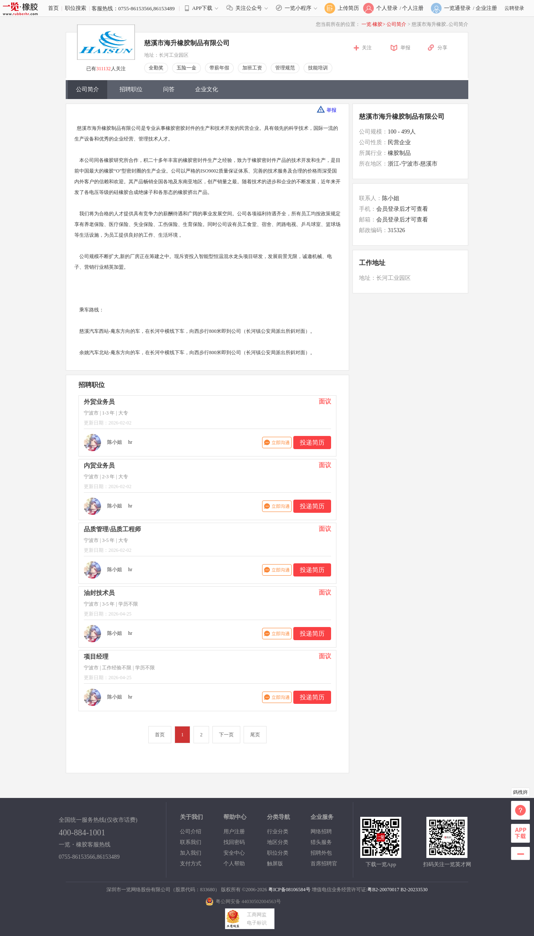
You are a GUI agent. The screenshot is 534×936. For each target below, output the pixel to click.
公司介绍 (190, 831)
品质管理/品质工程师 (112, 529)
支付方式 (190, 863)
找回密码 (234, 842)
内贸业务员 (99, 465)
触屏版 (275, 863)
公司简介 (397, 24)
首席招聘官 (324, 863)
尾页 (255, 735)
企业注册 (486, 8)
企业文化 (206, 89)
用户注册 (234, 831)
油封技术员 (99, 593)
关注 (367, 48)
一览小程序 (298, 8)
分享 (442, 48)
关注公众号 (249, 8)
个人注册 (413, 8)
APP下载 (202, 8)
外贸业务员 (99, 402)
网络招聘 (321, 831)
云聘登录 (514, 8)
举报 (405, 48)
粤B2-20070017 (383, 889)
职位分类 (277, 853)
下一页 (226, 735)
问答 (169, 89)
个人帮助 (234, 863)
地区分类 (277, 842)
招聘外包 (321, 853)
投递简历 (312, 442)
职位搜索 (75, 8)
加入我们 (190, 853)
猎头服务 (321, 842)
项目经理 (96, 656)
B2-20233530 (414, 889)
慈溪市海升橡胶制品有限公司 (187, 42)
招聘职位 (131, 89)
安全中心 (234, 853)
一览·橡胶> (373, 24)
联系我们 (190, 842)
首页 (53, 8)
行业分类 (277, 831)
